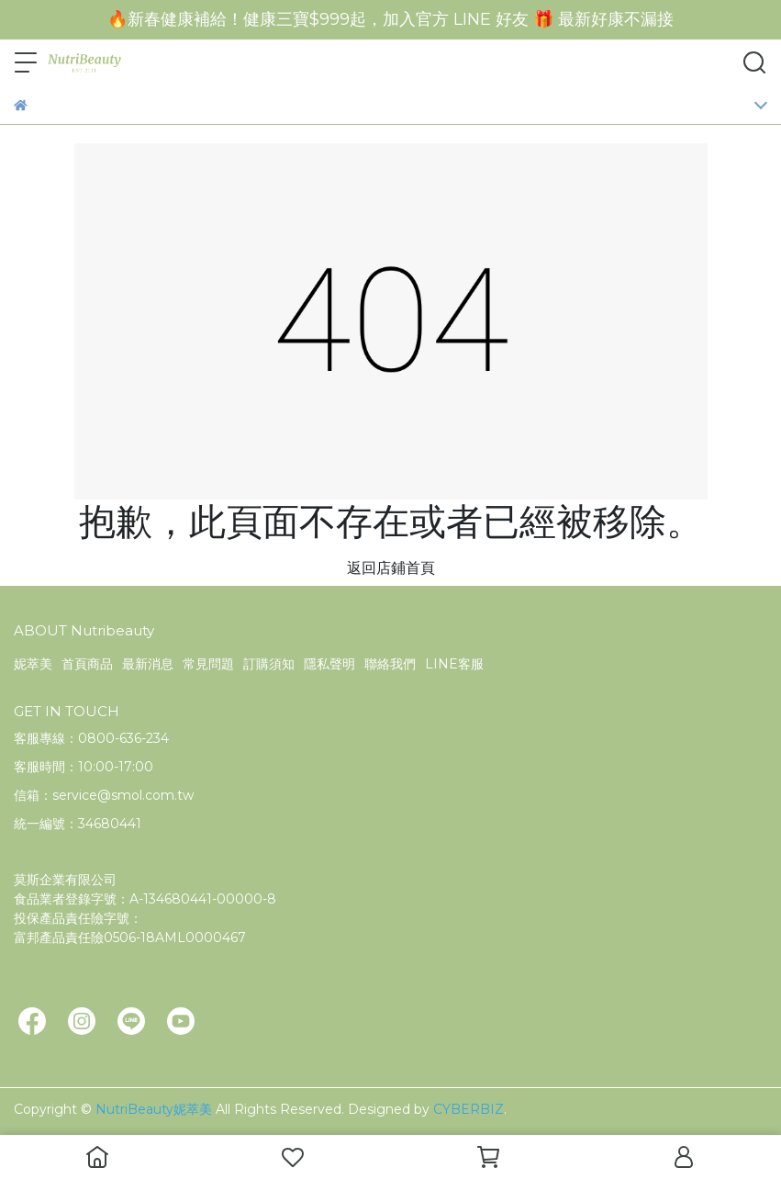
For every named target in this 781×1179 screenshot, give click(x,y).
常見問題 (208, 664)
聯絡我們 (390, 664)
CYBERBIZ (468, 1109)
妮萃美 (33, 664)
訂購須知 (269, 664)
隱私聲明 (329, 664)
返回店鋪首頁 (391, 568)
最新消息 (147, 664)
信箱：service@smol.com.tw (104, 795)
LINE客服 (454, 664)
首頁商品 (87, 664)
